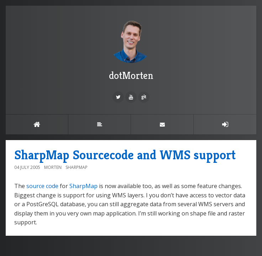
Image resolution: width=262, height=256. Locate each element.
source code (42, 186)
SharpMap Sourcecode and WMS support (125, 155)
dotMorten (131, 49)
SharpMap (77, 167)
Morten (53, 167)
